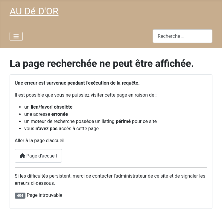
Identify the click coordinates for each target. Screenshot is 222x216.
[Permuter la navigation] (16, 36)
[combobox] (182, 36)
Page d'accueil (38, 156)
